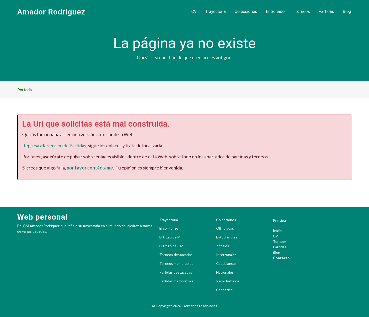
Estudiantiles (226, 237)
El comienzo (168, 228)
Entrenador (276, 11)
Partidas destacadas (175, 272)
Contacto (281, 258)
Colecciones (246, 11)
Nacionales (225, 272)
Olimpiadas (225, 228)
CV (194, 11)
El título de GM (171, 246)
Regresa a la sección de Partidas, (54, 145)
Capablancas (226, 263)
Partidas (326, 11)
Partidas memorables (176, 281)
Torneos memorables (176, 263)
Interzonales (226, 255)
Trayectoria (215, 11)
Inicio (277, 230)
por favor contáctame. (90, 168)
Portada (24, 89)
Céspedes (224, 290)
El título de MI (170, 237)
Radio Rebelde (227, 281)
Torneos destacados (176, 255)
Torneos (302, 11)
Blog (347, 11)
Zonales (222, 246)
